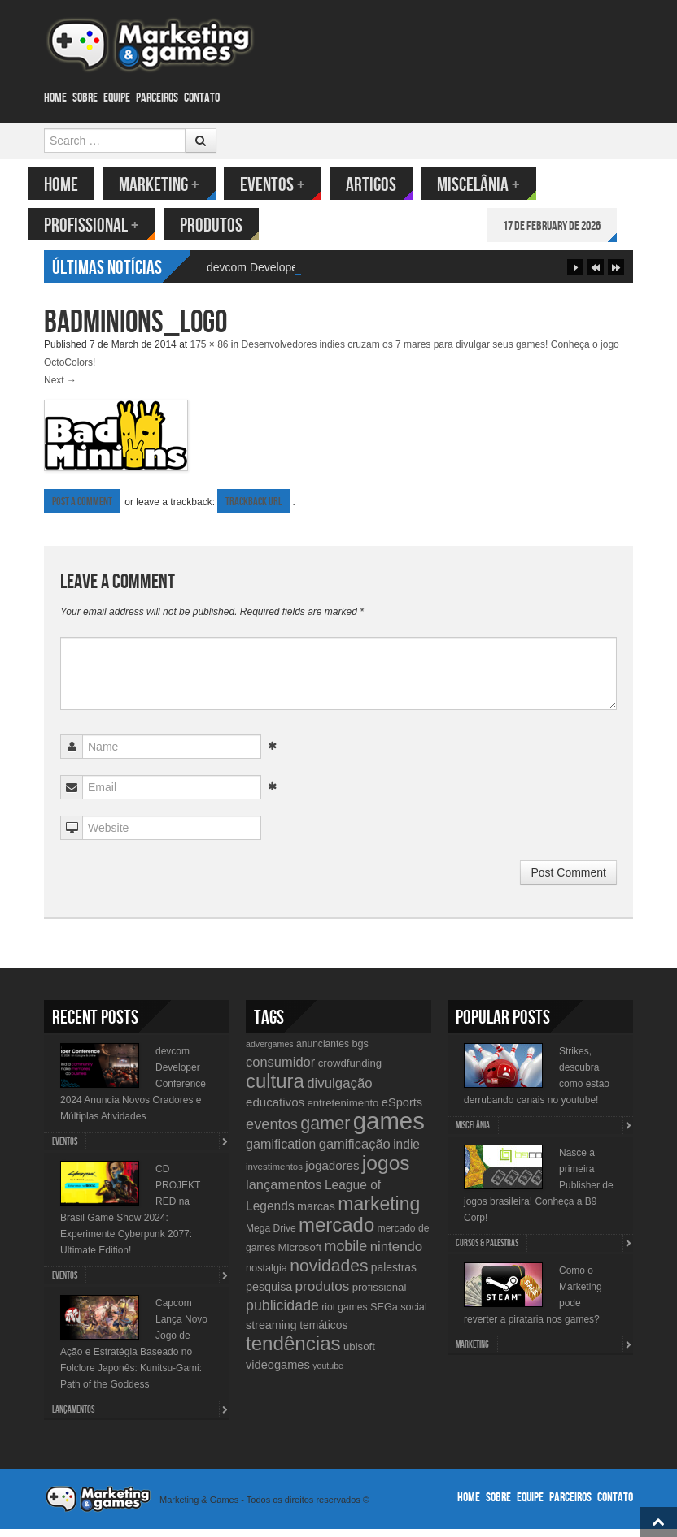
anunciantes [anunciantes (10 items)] (322, 1052)
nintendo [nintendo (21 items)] (396, 1254)
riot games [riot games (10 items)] (344, 1315)
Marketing (175, 185)
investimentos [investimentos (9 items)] (274, 1175)
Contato (202, 98)
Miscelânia (494, 185)
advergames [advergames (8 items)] (270, 1052)
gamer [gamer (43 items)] (325, 1131)
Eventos (288, 185)
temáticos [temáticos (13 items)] (323, 1333)
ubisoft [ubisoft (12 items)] (359, 1355)
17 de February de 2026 (568, 226)
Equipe (116, 98)
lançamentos (73, 1418)
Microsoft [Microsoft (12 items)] (300, 1255)
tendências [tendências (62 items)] (293, 1351)
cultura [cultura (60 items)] (275, 1089)
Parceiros (157, 98)
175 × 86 (209, 352)
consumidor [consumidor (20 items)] (280, 1070)
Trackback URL (253, 510)
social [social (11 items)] (413, 1315)
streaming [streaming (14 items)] (271, 1333)
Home (55, 98)
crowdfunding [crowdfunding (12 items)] (350, 1071)
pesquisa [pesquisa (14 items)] (269, 1294)
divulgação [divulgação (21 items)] (339, 1091)
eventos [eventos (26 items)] (272, 1132)
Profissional (107, 225)
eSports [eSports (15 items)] (402, 1110)
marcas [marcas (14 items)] (316, 1214)
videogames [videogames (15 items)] (278, 1372)
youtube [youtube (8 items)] (327, 1374)
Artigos (387, 185)
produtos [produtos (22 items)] (322, 1294)
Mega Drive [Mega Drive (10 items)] (271, 1236)
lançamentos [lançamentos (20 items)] (284, 1192)
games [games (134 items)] (389, 1128)
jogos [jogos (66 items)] (386, 1171)
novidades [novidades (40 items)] (329, 1273)
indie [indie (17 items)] (406, 1152)
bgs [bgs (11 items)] (360, 1052)
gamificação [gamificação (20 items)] (355, 1152)
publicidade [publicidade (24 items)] (282, 1313)
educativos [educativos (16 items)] (275, 1110)
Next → (60, 388)
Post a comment (82, 510)
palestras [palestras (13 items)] (394, 1275)
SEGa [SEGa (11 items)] (384, 1315)
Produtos (227, 225)
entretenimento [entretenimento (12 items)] (342, 1111)
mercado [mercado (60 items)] (336, 1233)
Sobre (85, 98)
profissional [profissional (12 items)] (379, 1295)
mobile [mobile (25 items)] (345, 1254)
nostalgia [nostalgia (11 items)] (266, 1276)
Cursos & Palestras (487, 1251)
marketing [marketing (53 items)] (379, 1212)
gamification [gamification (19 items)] (281, 1152)
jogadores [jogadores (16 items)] (332, 1173)
